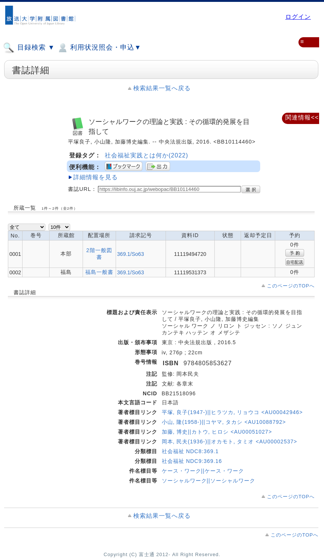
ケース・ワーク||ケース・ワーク (203, 471)
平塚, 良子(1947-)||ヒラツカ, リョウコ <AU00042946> (232, 412)
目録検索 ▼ (29, 47)
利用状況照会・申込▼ (99, 47)
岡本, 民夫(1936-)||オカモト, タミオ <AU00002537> (229, 442)
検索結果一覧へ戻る (162, 88)
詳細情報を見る (95, 177)
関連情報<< (302, 117)
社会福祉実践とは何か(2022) (146, 155)
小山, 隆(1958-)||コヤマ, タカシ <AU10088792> (224, 422)
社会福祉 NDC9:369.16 (192, 461)
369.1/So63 (130, 254)
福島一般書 (99, 272)
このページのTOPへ (291, 286)
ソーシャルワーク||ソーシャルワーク (208, 481)
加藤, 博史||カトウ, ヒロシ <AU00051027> (217, 432)
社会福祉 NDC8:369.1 (190, 451)
